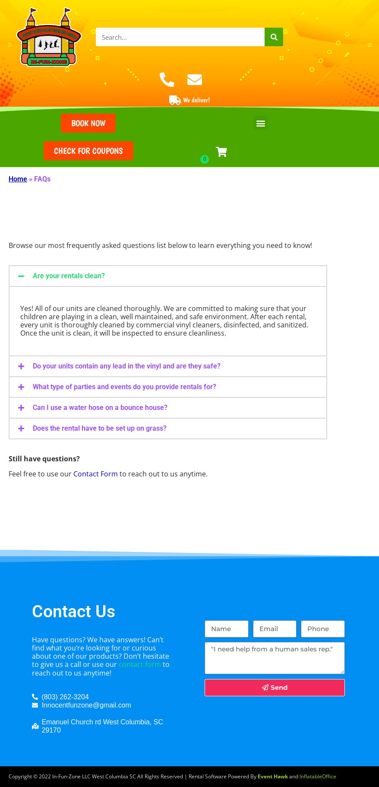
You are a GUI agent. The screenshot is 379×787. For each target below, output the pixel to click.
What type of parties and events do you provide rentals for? (124, 387)
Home (18, 179)
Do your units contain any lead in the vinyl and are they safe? (127, 366)
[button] (260, 123)
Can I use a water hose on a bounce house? (100, 407)
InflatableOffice (318, 776)
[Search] (274, 37)
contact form (140, 664)
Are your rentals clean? (69, 276)
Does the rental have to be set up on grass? (100, 428)
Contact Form (95, 474)
